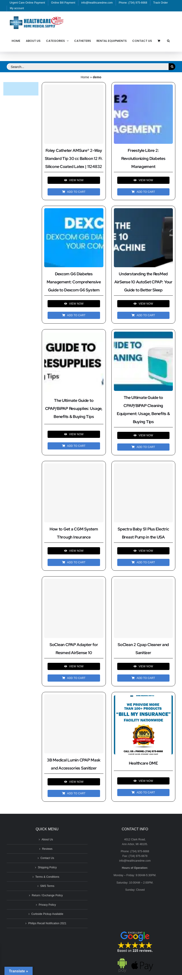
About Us (47, 839)
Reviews (47, 848)
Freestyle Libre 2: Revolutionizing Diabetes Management (143, 158)
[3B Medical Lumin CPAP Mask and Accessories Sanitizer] (73, 724)
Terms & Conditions (47, 876)
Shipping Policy (47, 867)
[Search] (172, 66)
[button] (168, 40)
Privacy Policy (47, 904)
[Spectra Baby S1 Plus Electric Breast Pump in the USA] (143, 493)
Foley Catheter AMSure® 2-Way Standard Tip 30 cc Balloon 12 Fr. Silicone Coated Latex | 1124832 (74, 158)
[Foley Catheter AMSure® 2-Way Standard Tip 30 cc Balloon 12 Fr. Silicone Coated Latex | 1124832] (73, 114)
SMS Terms (47, 886)
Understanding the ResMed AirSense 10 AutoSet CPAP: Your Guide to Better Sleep (143, 281)
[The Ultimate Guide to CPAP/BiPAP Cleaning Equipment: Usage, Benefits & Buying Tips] (143, 333)
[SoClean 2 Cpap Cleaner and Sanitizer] (143, 608)
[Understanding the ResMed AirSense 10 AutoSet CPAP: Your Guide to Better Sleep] (143, 210)
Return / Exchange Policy (47, 895)
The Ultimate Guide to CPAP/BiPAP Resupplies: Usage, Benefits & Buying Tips (74, 408)
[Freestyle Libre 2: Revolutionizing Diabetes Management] (143, 86)
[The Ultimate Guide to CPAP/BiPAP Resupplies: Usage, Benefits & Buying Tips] (73, 335)
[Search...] (88, 66)
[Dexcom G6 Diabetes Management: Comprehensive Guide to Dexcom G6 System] (73, 210)
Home (85, 77)
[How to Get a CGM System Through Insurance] (73, 493)
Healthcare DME (143, 763)
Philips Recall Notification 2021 (47, 923)
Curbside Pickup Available (47, 914)
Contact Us (47, 858)
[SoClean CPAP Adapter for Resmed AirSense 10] (73, 608)
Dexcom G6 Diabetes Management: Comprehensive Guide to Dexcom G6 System (74, 281)
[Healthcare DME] (143, 697)
